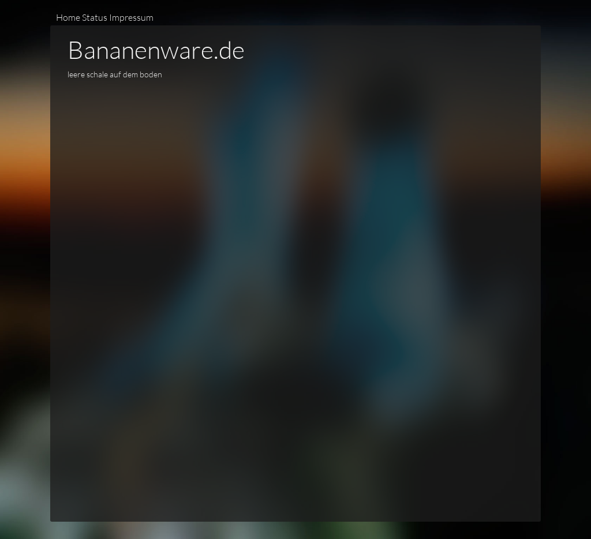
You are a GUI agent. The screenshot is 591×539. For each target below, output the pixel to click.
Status (94, 17)
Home (68, 17)
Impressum (131, 17)
